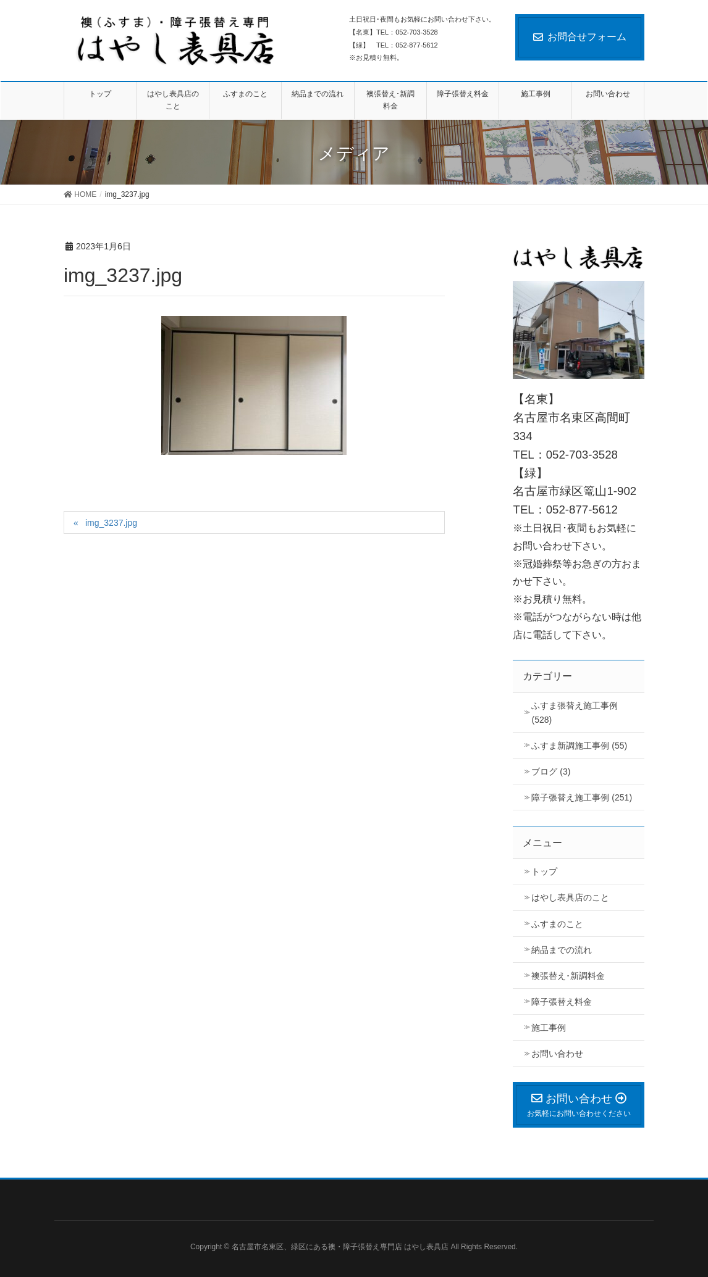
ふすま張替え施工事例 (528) (574, 713)
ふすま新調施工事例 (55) (579, 746)
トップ (544, 871)
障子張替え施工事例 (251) (581, 797)
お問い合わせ (557, 1054)
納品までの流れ (561, 950)
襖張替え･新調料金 (568, 976)
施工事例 (548, 1028)
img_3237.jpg (111, 523)
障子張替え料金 (561, 1002)
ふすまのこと (557, 924)
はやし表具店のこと (570, 897)
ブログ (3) (550, 771)
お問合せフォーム (579, 36)
